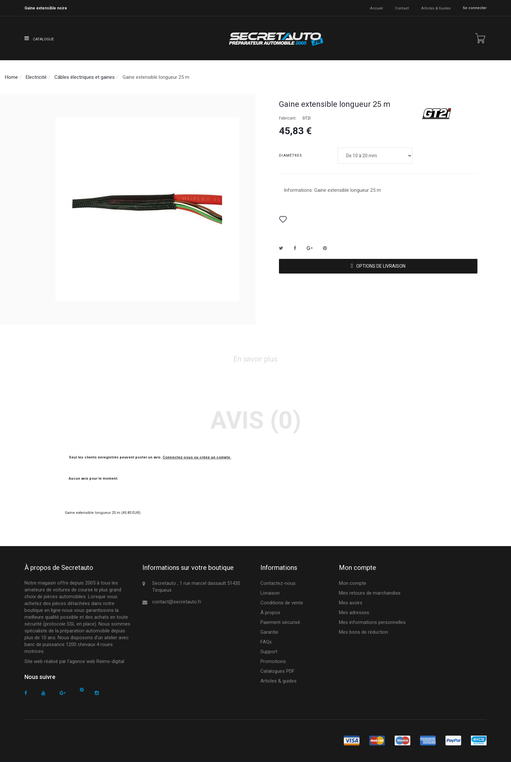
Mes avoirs (350, 603)
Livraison (270, 593)
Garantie (269, 632)
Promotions (273, 661)
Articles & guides (436, 8)
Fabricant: (288, 118)
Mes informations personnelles (372, 622)
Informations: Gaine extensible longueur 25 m (332, 190)
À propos (270, 612)
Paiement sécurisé (280, 622)
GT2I (306, 118)
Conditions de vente (281, 603)
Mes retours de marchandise (370, 593)
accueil (377, 8)
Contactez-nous (278, 583)
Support (268, 652)
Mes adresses (354, 612)
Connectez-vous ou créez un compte (197, 457)
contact (402, 8)
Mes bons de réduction (363, 632)
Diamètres (291, 155)
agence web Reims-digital (96, 661)
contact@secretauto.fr (176, 602)
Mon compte (352, 583)
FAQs (266, 642)
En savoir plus (255, 359)
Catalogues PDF (277, 671)
